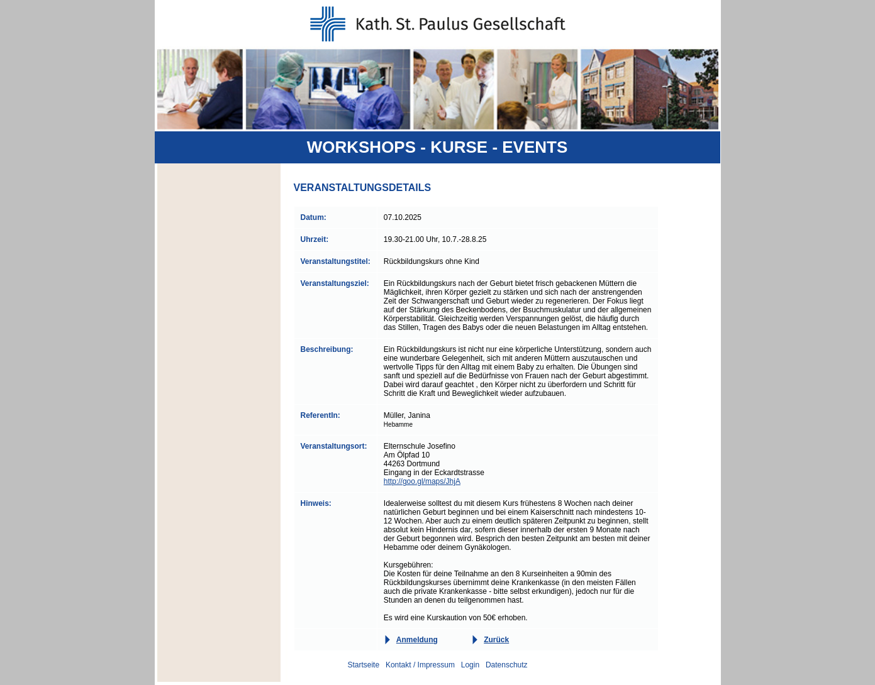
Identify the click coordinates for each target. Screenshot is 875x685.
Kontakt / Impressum (420, 664)
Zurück (496, 639)
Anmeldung (417, 639)
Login (470, 664)
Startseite (363, 664)
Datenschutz (507, 664)
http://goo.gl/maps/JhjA (422, 481)
